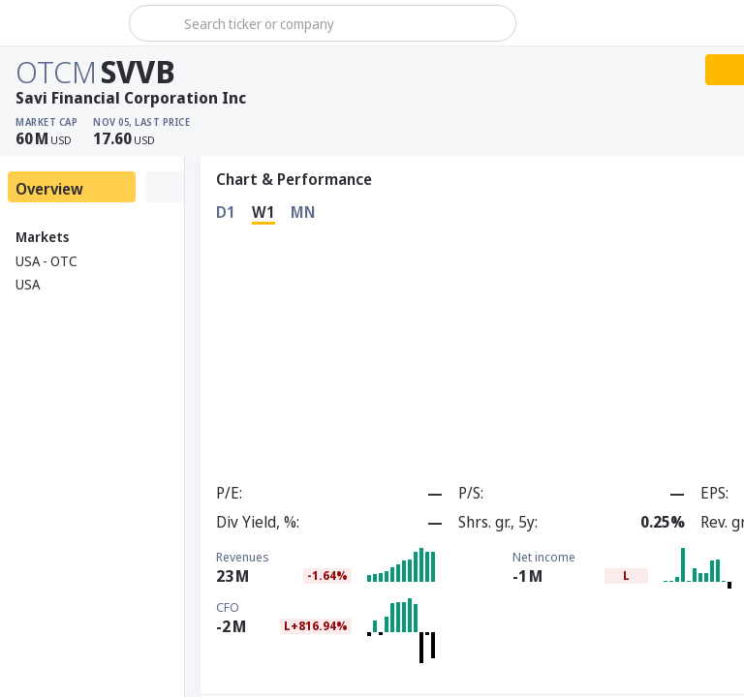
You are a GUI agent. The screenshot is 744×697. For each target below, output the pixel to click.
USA (28, 284)
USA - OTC (47, 261)
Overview (49, 188)
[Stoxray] (62, 23)
